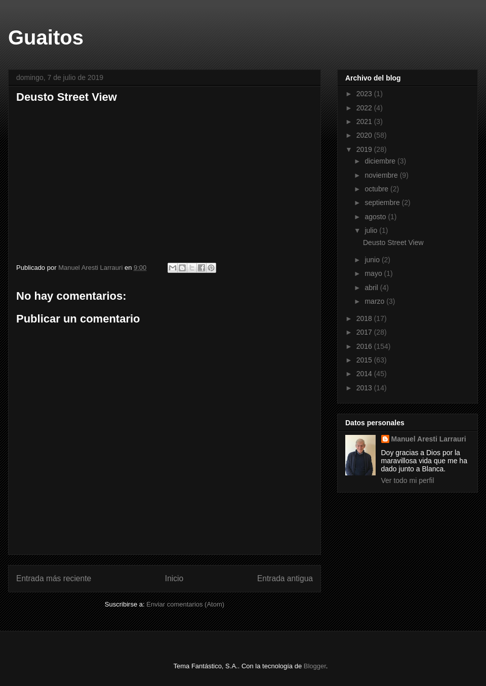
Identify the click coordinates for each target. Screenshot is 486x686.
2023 (365, 94)
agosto (376, 217)
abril (372, 288)
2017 (365, 332)
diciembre (380, 161)
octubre (377, 189)
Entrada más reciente (53, 578)
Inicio (174, 578)
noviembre (381, 175)
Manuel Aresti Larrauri (428, 439)
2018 (365, 318)
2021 (365, 121)
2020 (365, 135)
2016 (365, 346)
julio (371, 230)
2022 (365, 108)
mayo (374, 273)
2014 (365, 374)
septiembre (382, 202)
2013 (365, 388)
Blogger (315, 666)
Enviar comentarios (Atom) (185, 604)
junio (372, 260)
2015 (365, 360)
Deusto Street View (393, 242)
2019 (365, 149)
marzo (375, 301)
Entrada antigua (285, 578)
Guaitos (46, 37)
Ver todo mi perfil (407, 480)
